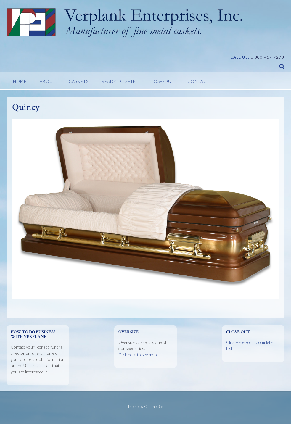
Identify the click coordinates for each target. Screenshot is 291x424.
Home (20, 81)
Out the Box (153, 406)
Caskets (79, 81)
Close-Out (161, 81)
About (48, 81)
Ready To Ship (118, 81)
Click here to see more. (138, 354)
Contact (198, 81)
